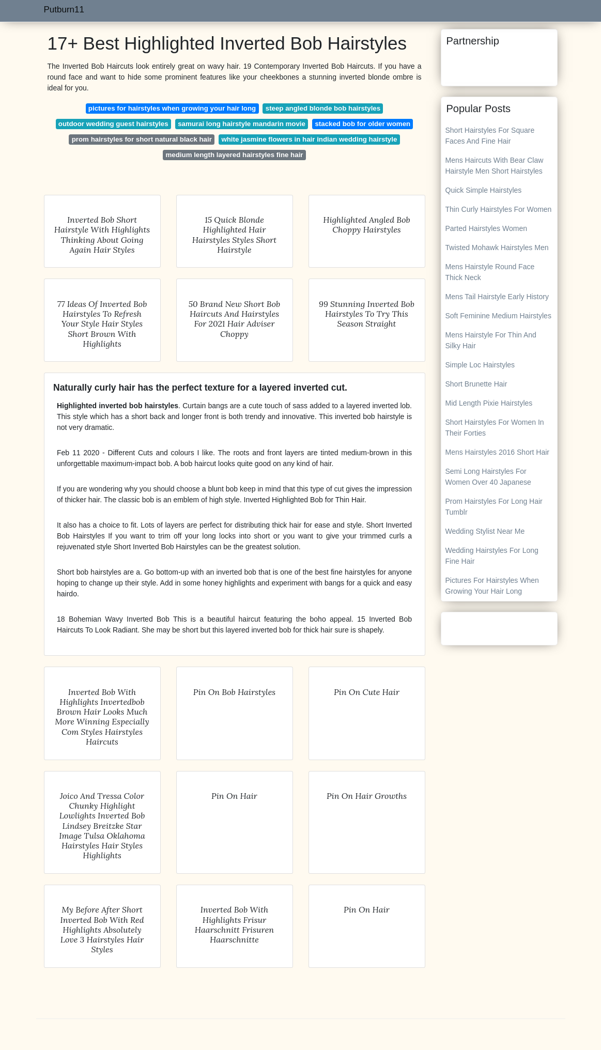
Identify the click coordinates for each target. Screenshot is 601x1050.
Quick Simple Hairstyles (483, 190)
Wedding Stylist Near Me (485, 531)
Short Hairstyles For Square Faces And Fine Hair (490, 135)
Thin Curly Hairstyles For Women (498, 209)
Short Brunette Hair (476, 384)
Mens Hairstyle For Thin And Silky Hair (490, 340)
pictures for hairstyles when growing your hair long (172, 108)
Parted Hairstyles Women (486, 228)
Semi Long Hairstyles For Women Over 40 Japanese (488, 476)
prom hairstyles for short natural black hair (142, 139)
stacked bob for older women (362, 124)
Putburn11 (64, 9)
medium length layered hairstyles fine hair (234, 155)
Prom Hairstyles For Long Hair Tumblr (494, 506)
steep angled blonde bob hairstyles (323, 108)
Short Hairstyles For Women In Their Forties (494, 427)
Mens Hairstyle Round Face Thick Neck (490, 272)
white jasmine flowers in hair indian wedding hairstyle (309, 139)
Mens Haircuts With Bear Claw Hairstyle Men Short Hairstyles (494, 165)
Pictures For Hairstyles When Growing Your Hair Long (492, 585)
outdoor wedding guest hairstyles (113, 124)
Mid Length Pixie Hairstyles (489, 403)
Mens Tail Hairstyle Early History (497, 296)
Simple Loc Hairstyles (480, 365)
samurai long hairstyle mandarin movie (241, 124)
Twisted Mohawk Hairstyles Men (497, 247)
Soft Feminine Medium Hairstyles (498, 316)
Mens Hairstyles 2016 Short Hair (497, 452)
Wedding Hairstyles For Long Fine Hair (491, 555)
